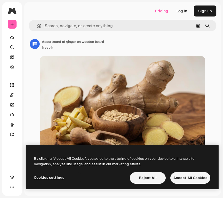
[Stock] (12, 57)
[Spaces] (12, 94)
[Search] (12, 47)
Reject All (148, 177)
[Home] (12, 37)
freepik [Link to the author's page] (47, 47)
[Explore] (12, 67)
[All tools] (12, 85)
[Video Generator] (12, 114)
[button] (36, 26)
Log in (181, 11)
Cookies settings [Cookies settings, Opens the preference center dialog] (49, 177)
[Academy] (12, 177)
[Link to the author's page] (35, 44)
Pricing (161, 11)
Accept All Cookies (190, 177)
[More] (12, 187)
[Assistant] (12, 134)
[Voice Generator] (12, 124)
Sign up (205, 11)
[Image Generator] (12, 104)
